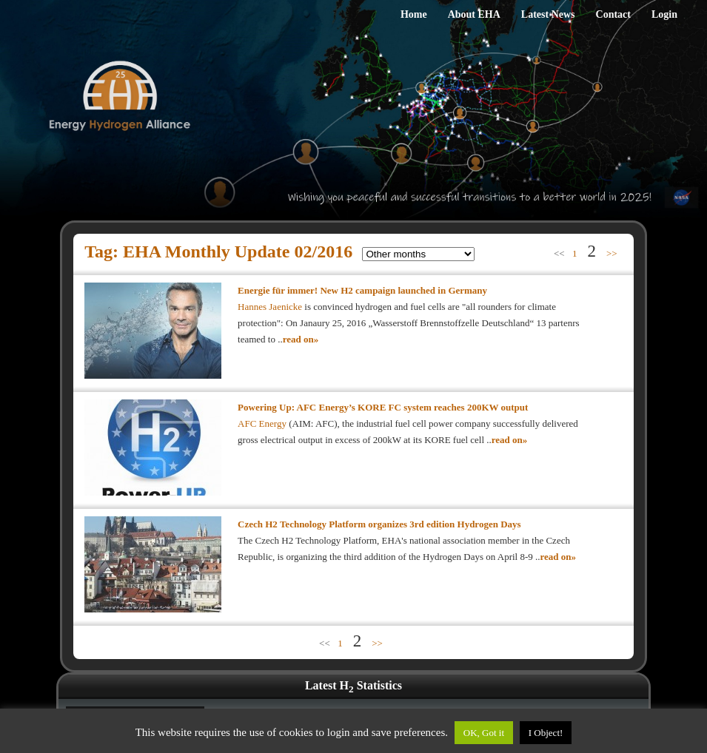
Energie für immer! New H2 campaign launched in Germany (362, 290)
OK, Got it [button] (483, 732)
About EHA (474, 14)
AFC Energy (262, 423)
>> (611, 253)
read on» (301, 339)
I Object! (546, 732)
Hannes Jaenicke (271, 306)
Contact (613, 14)
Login (664, 14)
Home (414, 14)
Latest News (548, 14)
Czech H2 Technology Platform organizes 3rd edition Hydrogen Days (379, 524)
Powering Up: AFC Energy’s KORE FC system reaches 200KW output (383, 407)
